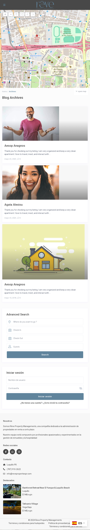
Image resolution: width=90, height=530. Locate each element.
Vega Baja (27, 507)
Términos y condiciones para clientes (65, 526)
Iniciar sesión (45, 396)
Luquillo (25, 491)
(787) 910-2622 (14, 469)
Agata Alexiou (13, 204)
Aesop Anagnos (14, 145)
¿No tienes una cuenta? (31, 403)
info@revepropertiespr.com (19, 474)
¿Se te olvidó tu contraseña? (56, 403)
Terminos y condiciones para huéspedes (26, 523)
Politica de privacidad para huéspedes (65, 523)
